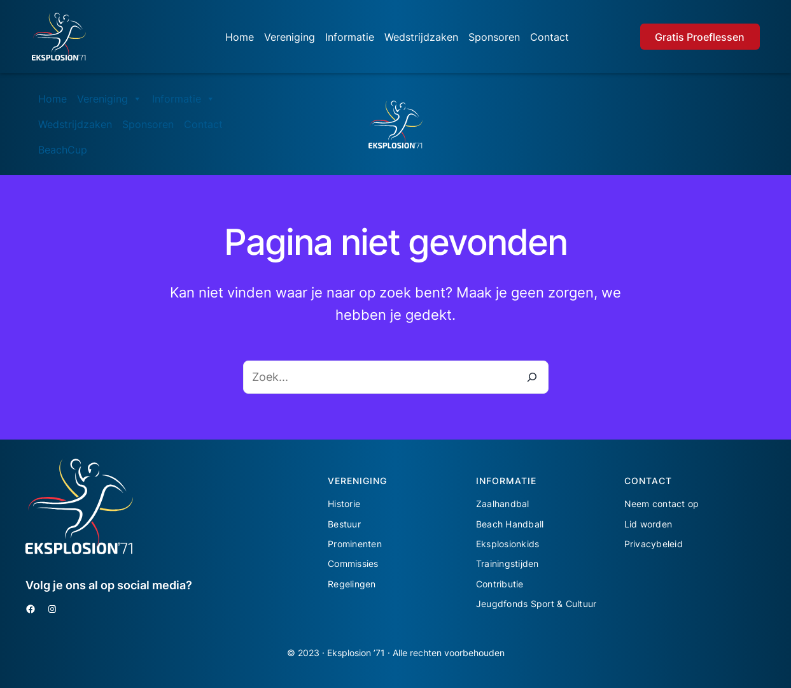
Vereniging (289, 37)
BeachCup (62, 149)
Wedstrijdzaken (421, 37)
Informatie (349, 37)
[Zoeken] (532, 377)
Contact (549, 37)
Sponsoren (494, 37)
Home (239, 37)
